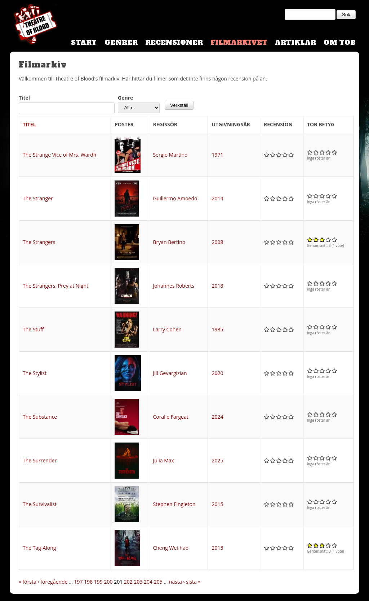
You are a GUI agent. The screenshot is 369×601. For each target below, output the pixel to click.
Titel (24, 97)
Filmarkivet (238, 42)
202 (128, 581)
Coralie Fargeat (170, 416)
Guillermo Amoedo (175, 198)
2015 (217, 504)
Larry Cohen (167, 329)
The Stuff (33, 329)
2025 (217, 460)
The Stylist (34, 373)
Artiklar (295, 42)
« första (27, 581)
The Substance (40, 416)
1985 (217, 329)
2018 (217, 285)
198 (88, 581)
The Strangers (39, 242)
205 (158, 581)
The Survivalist (40, 504)
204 (148, 581)
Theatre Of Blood (33, 25)
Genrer (121, 42)
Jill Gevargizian (170, 373)
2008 (217, 242)
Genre (125, 97)
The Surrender (40, 460)
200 (108, 581)
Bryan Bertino (169, 242)
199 (98, 581)
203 (138, 581)
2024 (217, 416)
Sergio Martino (170, 154)
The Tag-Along (39, 547)
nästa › (177, 581)
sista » (193, 581)
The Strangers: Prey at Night (55, 285)
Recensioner (174, 42)
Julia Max (163, 460)
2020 (217, 373)
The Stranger (38, 198)
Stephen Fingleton (174, 504)
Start (84, 42)
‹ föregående (53, 581)
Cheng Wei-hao (170, 547)
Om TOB (340, 42)
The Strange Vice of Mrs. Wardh (59, 154)
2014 (217, 198)
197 (78, 581)
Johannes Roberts (173, 285)
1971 (217, 154)
